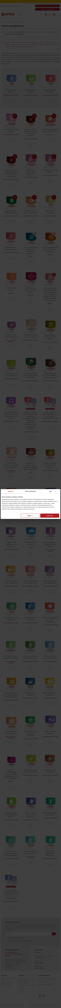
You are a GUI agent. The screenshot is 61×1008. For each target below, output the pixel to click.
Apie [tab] (50, 491)
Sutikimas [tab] (10, 491)
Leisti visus (49, 515)
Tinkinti (30, 515)
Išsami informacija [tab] (30, 491)
